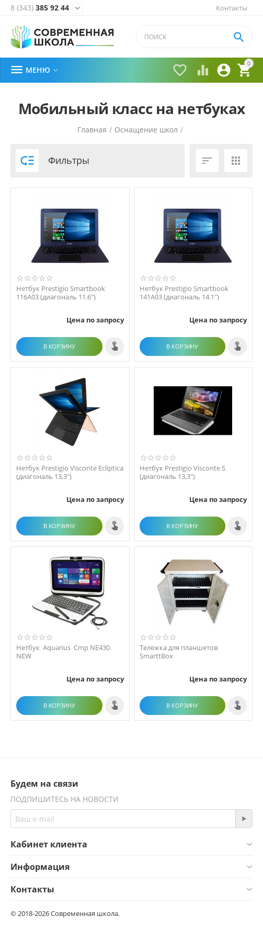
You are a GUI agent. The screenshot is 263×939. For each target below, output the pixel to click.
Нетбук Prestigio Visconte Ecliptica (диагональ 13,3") (69, 472)
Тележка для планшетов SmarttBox (179, 652)
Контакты (231, 8)
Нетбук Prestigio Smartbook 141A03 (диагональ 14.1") (184, 293)
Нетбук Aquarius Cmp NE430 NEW (63, 652)
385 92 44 (39, 7)
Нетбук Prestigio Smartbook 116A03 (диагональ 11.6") (60, 293)
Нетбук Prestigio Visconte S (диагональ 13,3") (182, 472)
